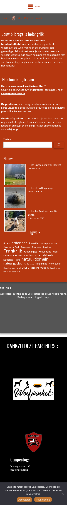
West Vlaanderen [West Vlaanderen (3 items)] (11, 271)
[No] (62, 494)
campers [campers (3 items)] (55, 243)
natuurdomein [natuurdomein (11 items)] (35, 259)
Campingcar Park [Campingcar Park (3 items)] (11, 247)
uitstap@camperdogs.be (13, 93)
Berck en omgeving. (42, 187)
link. (50, 469)
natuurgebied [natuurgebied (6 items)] (12, 263)
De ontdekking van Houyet (46, 164)
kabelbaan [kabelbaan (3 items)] (8, 255)
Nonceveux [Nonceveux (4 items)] (55, 263)
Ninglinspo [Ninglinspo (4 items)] (41, 263)
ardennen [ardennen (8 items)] (19, 242)
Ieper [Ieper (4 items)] (55, 251)
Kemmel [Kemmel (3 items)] (19, 255)
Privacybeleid (43, 499)
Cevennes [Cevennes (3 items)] (25, 247)
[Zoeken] (59, 145)
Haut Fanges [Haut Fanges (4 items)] (30, 251)
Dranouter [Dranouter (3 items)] (37, 247)
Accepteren (24, 499)
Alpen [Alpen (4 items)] (6, 243)
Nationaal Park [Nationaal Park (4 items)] (11, 259)
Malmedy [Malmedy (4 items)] (48, 255)
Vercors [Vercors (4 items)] (35, 267)
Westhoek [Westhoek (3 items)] (55, 268)
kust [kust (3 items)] (26, 255)
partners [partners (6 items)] (23, 267)
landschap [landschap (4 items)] (35, 255)
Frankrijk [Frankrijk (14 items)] (12, 250)
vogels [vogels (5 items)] (44, 267)
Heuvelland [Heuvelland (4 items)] (45, 251)
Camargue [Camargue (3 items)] (45, 243)
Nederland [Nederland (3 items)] (29, 264)
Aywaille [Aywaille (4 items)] (34, 243)
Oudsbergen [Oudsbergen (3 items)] (9, 268)
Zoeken (7, 139)
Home (6, 17)
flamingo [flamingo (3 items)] (47, 247)
